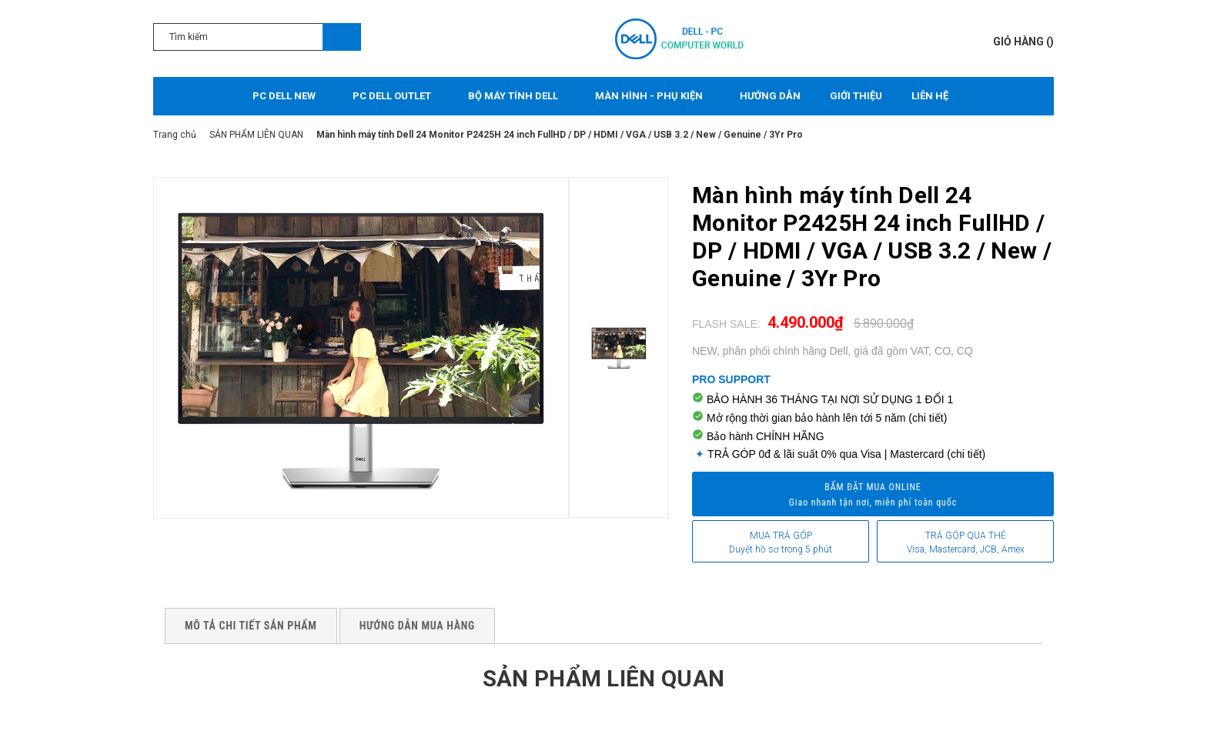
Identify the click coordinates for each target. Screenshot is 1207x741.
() (1023, 41)
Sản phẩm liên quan (603, 678)
